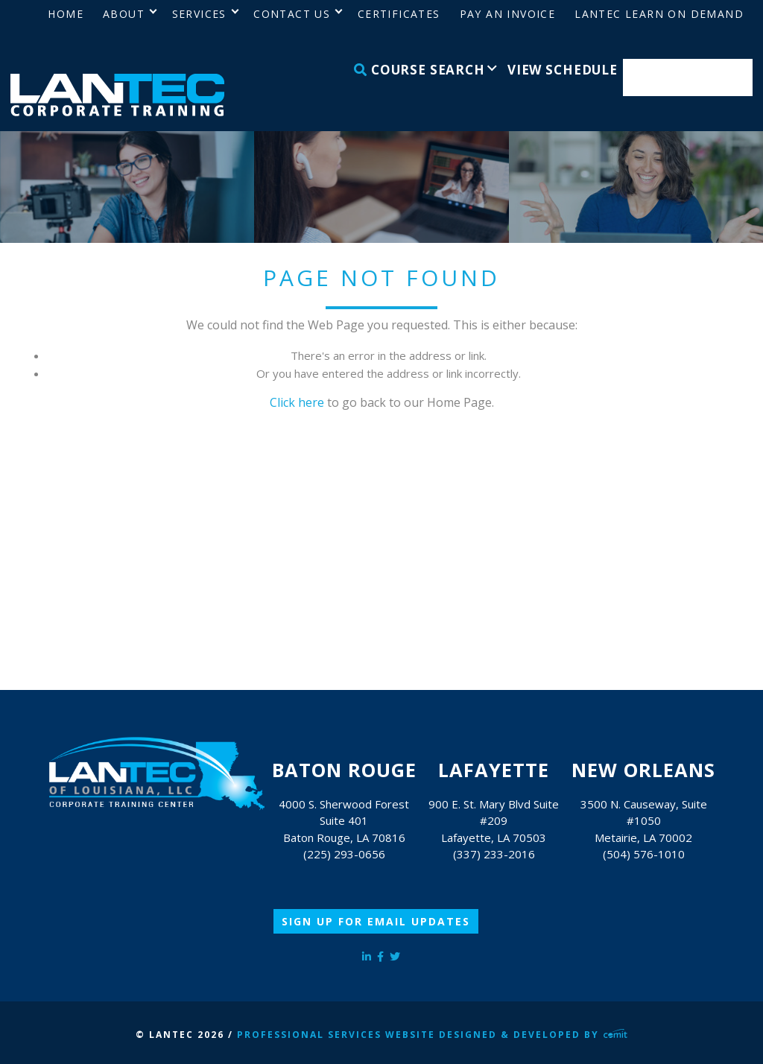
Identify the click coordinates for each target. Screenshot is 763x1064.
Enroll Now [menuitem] (688, 77)
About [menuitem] (124, 14)
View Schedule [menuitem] (562, 69)
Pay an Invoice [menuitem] (508, 14)
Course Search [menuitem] (419, 69)
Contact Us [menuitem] (291, 14)
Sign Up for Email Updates (376, 921)
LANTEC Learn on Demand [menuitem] (659, 14)
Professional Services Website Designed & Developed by (432, 1034)
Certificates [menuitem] (399, 14)
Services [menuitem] (199, 14)
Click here (297, 402)
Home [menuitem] (65, 14)
